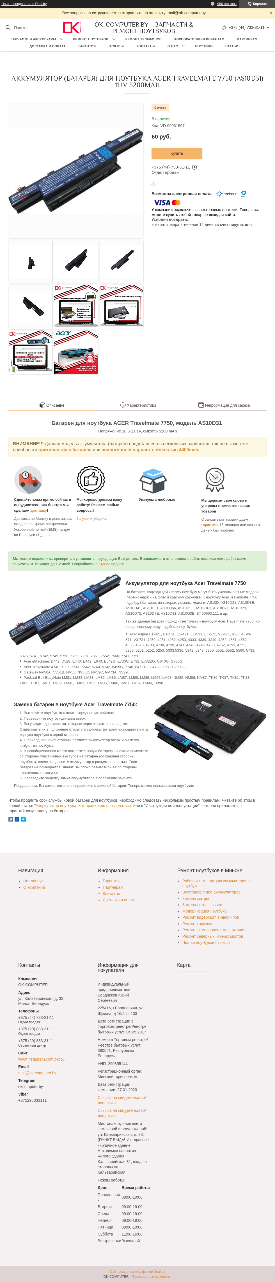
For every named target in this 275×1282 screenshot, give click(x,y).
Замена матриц (196, 898)
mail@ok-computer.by (37, 1073)
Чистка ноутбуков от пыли (206, 942)
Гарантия (87, 46)
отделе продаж (111, 564)
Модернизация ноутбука (204, 911)
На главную (33, 881)
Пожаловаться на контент (151, 1277)
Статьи (232, 46)
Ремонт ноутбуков (91, 39)
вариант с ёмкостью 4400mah (165, 449)
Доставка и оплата (48, 46)
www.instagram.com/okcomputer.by (44, 1059)
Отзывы (116, 46)
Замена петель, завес (202, 904)
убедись (100, 518)
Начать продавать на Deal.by (24, 4)
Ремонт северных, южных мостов (212, 936)
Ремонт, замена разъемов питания (214, 930)
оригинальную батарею (64, 449)
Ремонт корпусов (198, 923)
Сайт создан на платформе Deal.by (137, 1272)
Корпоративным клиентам (199, 39)
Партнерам (247, 39)
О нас (173, 46)
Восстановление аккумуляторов (211, 892)
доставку (39, 510)
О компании (34, 887)
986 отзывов (227, 4)
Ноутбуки (204, 46)
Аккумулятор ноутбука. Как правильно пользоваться (83, 805)
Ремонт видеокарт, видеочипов (210, 917)
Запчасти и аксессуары (33, 39)
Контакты (145, 46)
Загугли (83, 518)
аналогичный (117, 449)
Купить (177, 153)
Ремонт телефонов (143, 39)
